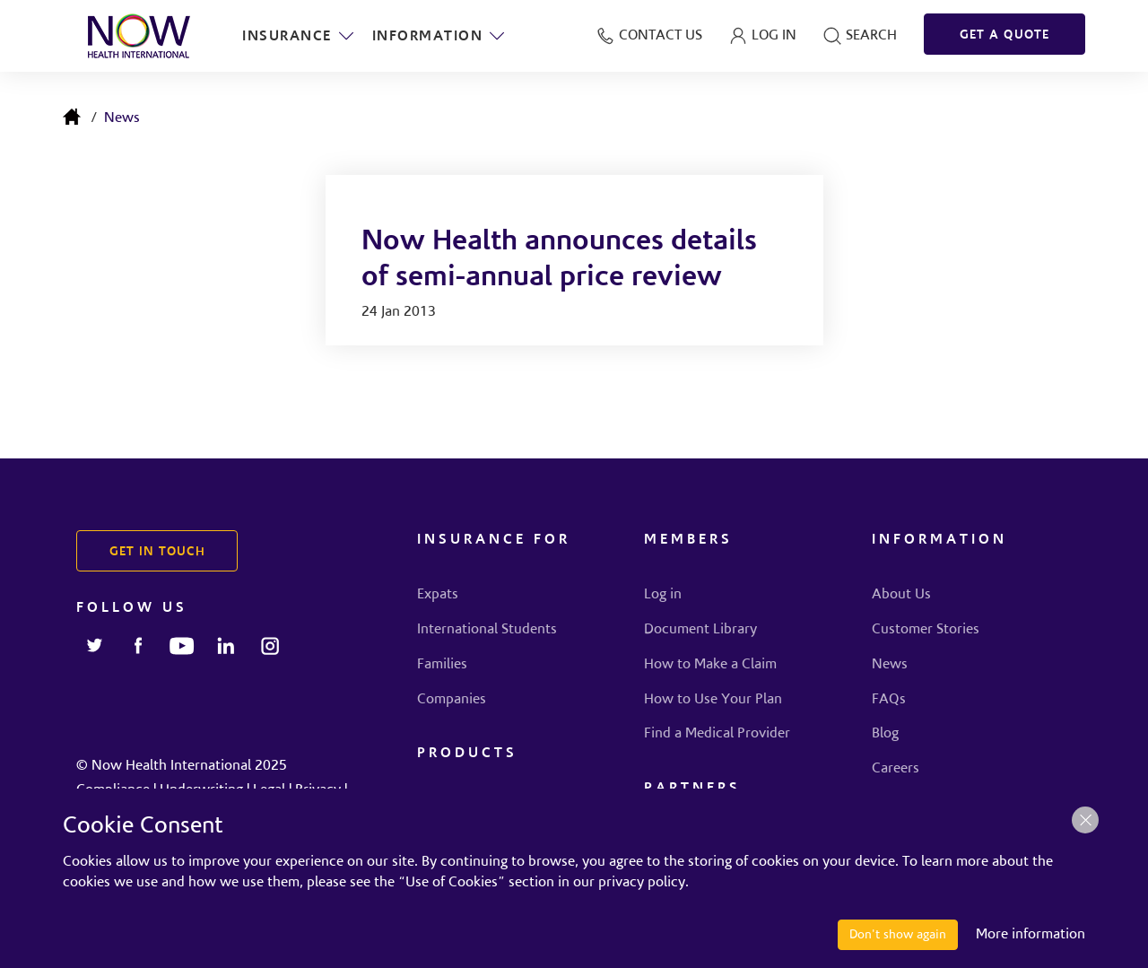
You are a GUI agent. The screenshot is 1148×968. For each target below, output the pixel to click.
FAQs (889, 700)
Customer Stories (925, 630)
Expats (437, 595)
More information (1030, 935)
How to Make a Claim (710, 665)
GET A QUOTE (1004, 36)
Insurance (298, 36)
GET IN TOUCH (157, 552)
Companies (451, 700)
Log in (663, 595)
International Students (487, 630)
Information (439, 36)
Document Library (700, 630)
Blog (885, 734)
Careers (895, 769)
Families (442, 665)
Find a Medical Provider (717, 734)
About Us (901, 595)
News (122, 118)
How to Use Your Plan (713, 700)
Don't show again (897, 935)
